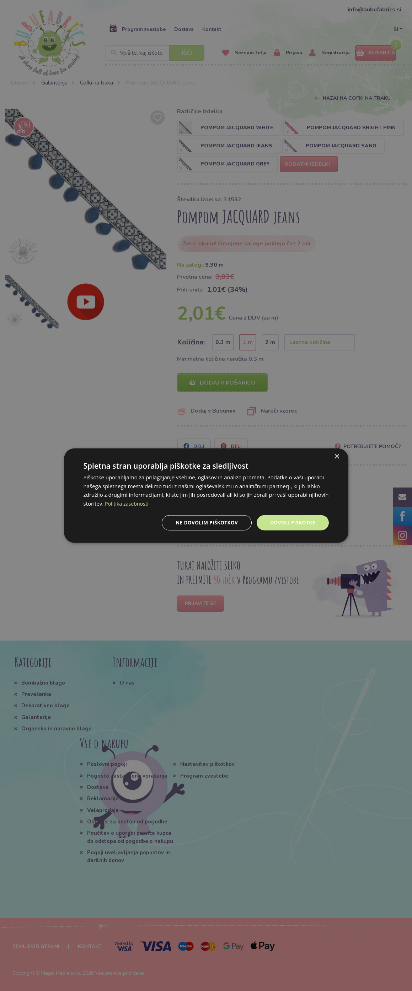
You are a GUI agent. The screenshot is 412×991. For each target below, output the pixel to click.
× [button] (336, 456)
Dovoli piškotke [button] (292, 522)
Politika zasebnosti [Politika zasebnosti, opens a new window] (128, 503)
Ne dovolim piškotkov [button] (204, 522)
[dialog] (206, 495)
